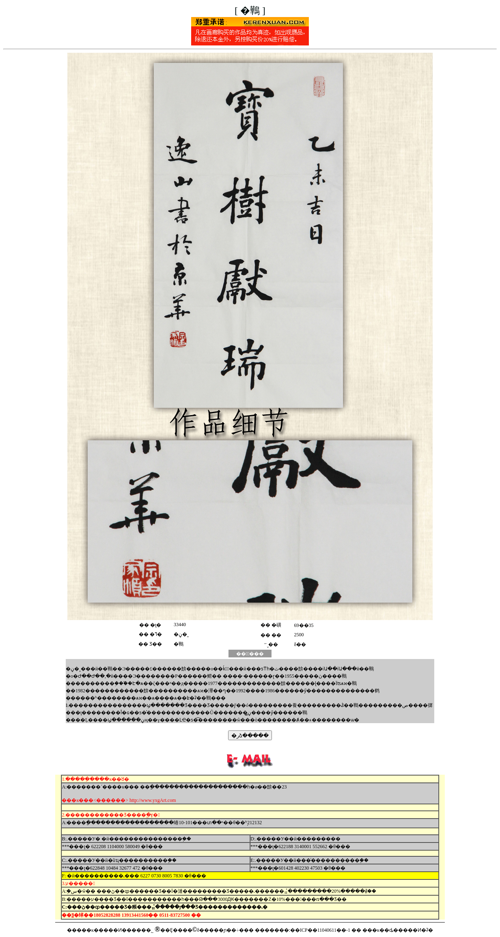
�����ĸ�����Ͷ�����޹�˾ (110, 930)
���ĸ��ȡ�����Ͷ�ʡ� (397, 930)
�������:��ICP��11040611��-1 (302, 930)
